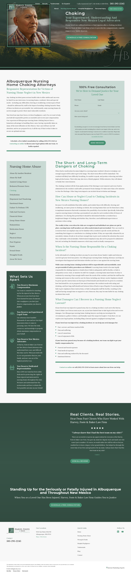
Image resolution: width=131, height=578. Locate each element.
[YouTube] (123, 532)
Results (45, 4)
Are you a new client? (83, 111)
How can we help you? (83, 116)
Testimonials (54, 4)
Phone (79, 105)
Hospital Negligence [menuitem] (85, 8)
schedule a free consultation (81, 37)
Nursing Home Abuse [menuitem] (68, 8)
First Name (80, 100)
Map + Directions (41, 537)
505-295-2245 (117, 4)
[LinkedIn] (118, 532)
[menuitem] (26, 173)
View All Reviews (82, 461)
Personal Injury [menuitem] (100, 8)
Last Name (103, 100)
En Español (66, 4)
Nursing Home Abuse (84, 536)
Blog (78, 551)
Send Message (99, 143)
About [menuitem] (56, 8)
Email (101, 105)
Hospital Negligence (83, 543)
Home (37, 4)
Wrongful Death (82, 540)
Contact (79, 555)
